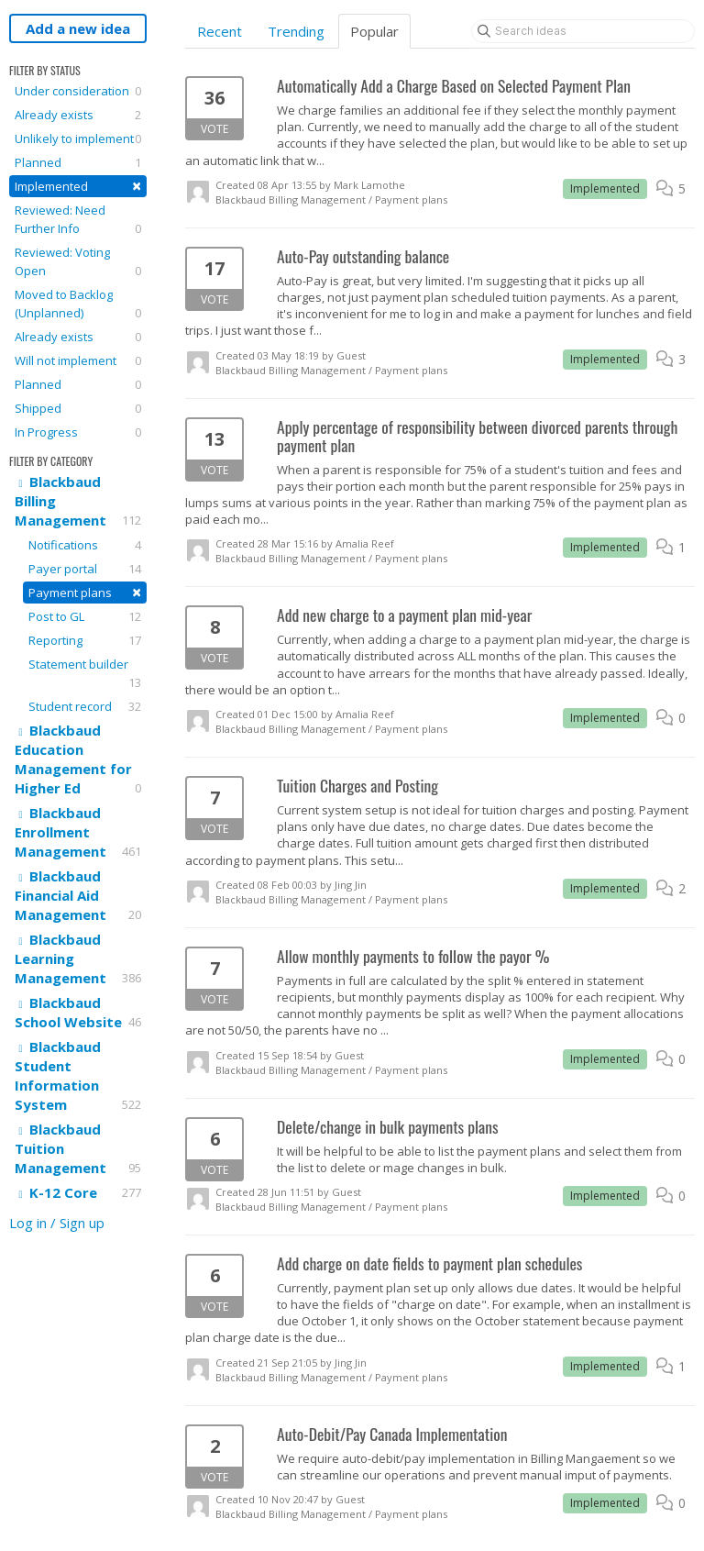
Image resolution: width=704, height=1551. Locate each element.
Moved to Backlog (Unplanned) (78, 304)
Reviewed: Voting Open (78, 262)
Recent (219, 31)
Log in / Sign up (56, 1222)
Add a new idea (78, 28)
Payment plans (84, 592)
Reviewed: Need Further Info (78, 220)
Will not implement (78, 360)
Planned (78, 162)
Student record (84, 706)
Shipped (78, 408)
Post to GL (84, 616)
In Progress (78, 432)
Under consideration (78, 91)
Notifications (84, 545)
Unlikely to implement (78, 138)
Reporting (84, 640)
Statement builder (84, 674)
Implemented (78, 185)
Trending (296, 31)
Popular (374, 31)
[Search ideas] (583, 31)
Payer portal (84, 568)
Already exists (78, 114)
